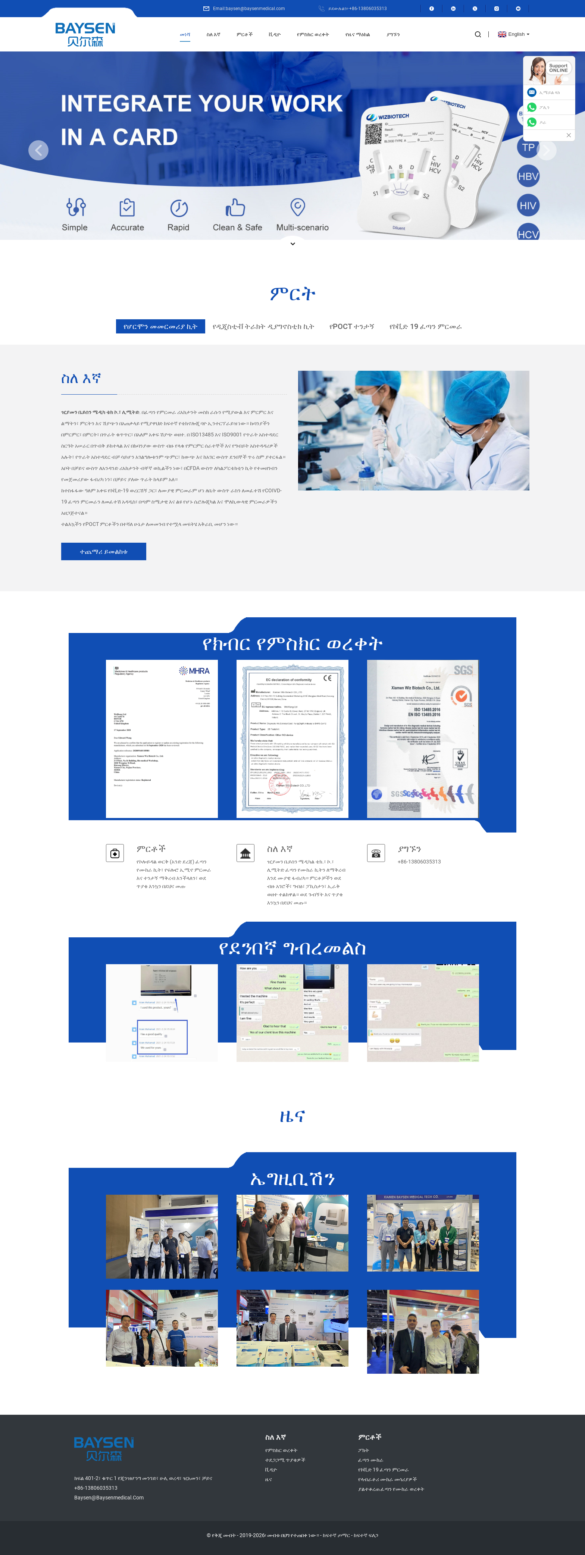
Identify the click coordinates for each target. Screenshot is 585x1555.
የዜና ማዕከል (358, 34)
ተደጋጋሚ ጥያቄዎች (285, 1459)
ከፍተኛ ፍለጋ (366, 1535)
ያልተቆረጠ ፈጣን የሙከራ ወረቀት (391, 1489)
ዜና (268, 1479)
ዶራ (542, 122)
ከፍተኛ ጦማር (336, 1535)
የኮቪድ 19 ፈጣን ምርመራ (383, 1469)
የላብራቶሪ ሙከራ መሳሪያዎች (387, 1479)
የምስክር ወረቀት (313, 34)
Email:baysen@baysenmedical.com (258, 8)
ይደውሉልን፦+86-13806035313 (360, 8)
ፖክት (363, 1450)
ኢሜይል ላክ (549, 92)
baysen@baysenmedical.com (106, 1497)
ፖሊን (544, 107)
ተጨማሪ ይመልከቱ (104, 551)
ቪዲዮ (275, 34)
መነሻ (185, 34)
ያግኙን (394, 34)
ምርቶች (245, 34)
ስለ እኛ (214, 34)
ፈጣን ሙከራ (371, 1459)
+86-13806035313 (93, 1487)
